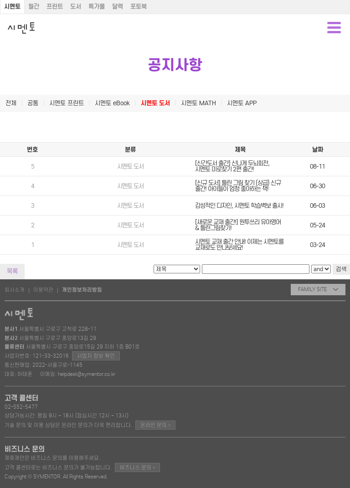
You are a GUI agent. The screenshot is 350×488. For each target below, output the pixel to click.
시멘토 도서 (155, 103)
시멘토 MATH (198, 103)
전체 (10, 103)
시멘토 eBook (112, 103)
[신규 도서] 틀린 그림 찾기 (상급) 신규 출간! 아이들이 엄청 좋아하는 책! (238, 186)
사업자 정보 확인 (96, 356)
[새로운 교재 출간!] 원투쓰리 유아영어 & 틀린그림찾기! (238, 225)
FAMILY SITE (318, 289)
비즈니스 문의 (137, 467)
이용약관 (43, 290)
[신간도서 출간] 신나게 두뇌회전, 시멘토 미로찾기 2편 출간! (232, 166)
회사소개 (15, 290)
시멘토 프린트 (66, 103)
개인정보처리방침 (82, 290)
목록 (12, 271)
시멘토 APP (242, 103)
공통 (32, 103)
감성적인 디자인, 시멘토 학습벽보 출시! (239, 206)
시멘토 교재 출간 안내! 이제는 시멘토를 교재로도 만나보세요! (239, 245)
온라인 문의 (155, 425)
